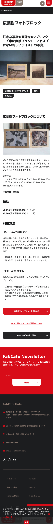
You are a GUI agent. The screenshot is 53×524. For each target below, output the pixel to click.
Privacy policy (11, 487)
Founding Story (12, 496)
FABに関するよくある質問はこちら (26, 325)
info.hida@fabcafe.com (16, 451)
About (32, 487)
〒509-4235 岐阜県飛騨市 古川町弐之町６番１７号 (26, 426)
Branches (34, 496)
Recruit (32, 479)
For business (11, 479)
